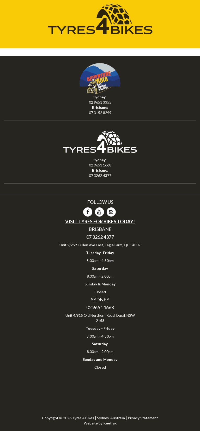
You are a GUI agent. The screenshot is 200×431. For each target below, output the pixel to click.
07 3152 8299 (100, 112)
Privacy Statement (143, 418)
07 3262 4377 (100, 175)
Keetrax (110, 423)
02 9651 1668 (100, 165)
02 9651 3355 (100, 102)
